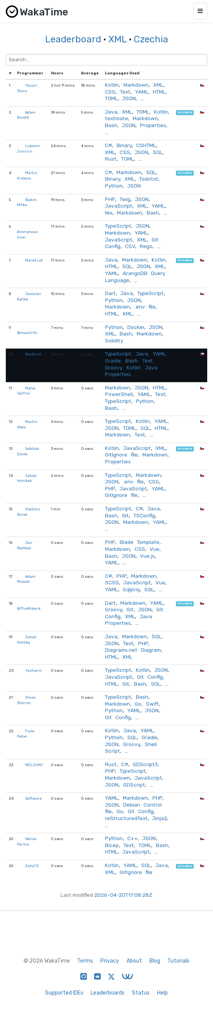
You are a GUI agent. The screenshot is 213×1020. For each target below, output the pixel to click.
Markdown (136, 85)
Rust (111, 159)
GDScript (134, 785)
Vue (154, 549)
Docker (135, 327)
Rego (146, 246)
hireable (185, 112)
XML (117, 39)
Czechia (151, 39)
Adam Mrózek (26, 579)
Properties (153, 125)
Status (141, 993)
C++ (132, 838)
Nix (108, 213)
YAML (141, 92)
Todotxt (148, 179)
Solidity (114, 340)
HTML (159, 92)
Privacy (109, 961)
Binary (124, 145)
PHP (110, 199)
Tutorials (178, 961)
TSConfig (144, 515)
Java (111, 112)
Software (33, 798)
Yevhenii (33, 670)
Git (125, 515)
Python (114, 186)
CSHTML (146, 145)
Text (125, 92)
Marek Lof (34, 260)
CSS (110, 92)
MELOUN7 (34, 765)
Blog (154, 961)
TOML (111, 98)
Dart (110, 293)
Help (162, 993)
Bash (111, 125)
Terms (85, 961)
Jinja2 (159, 818)
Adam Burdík (26, 115)
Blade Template (139, 542)
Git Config (150, 677)
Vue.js (147, 556)
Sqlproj (131, 589)
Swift (152, 704)
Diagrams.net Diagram (133, 650)
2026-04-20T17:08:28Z (123, 895)
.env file (145, 307)
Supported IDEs (64, 993)
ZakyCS (32, 866)
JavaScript (118, 206)
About (134, 961)
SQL (157, 152)
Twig (125, 199)
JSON (129, 98)
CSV (130, 246)
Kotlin (112, 85)
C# (108, 145)
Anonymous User (28, 234)
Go (138, 704)
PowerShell (119, 394)
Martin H (33, 354)
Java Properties (128, 619)
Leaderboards (108, 993)
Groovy (113, 367)
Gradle (113, 360)
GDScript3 (145, 764)
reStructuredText (126, 818)
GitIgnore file (121, 454)
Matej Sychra (26, 391)
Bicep (112, 845)
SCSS (112, 582)
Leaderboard (73, 39)
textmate (116, 118)
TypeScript (118, 226)
